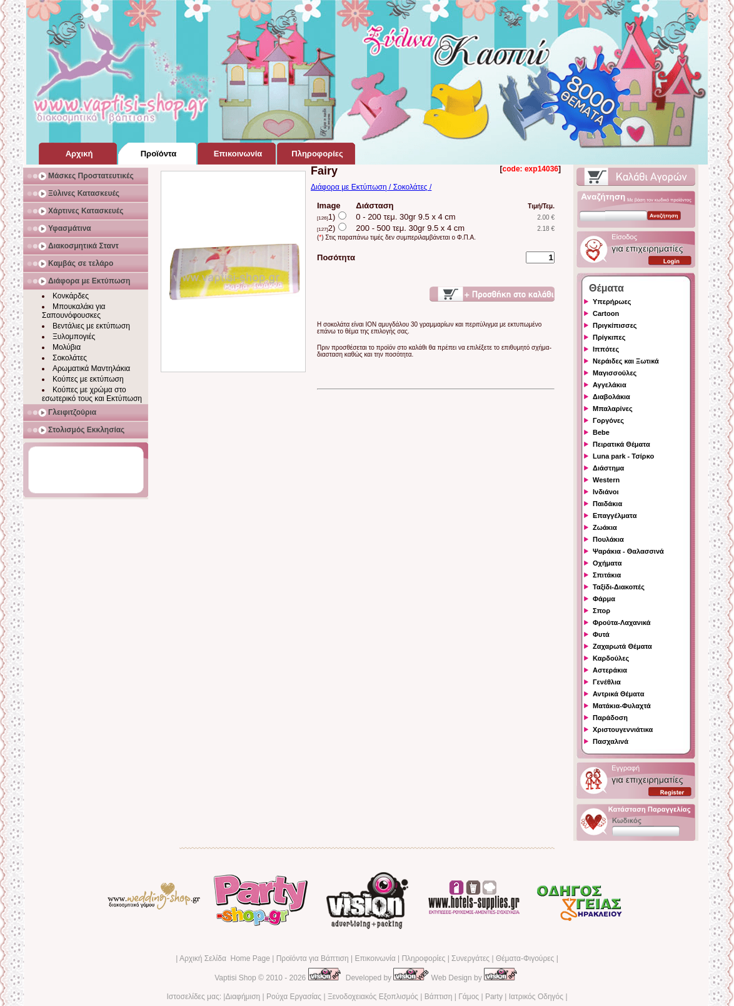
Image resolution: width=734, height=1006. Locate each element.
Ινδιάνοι (606, 491)
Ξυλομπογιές (74, 336)
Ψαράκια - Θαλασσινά (628, 551)
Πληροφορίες (423, 958)
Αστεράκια (610, 670)
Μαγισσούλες (614, 373)
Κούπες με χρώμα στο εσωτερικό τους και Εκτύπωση (92, 394)
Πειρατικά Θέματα (621, 444)
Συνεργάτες (470, 958)
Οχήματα (607, 563)
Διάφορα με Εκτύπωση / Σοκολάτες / (371, 187)
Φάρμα (604, 598)
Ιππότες (606, 349)
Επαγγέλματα (614, 515)
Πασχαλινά (610, 741)
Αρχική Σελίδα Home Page (224, 958)
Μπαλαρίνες (613, 408)
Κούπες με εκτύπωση (88, 379)
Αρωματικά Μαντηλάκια (91, 368)
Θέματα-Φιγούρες (525, 958)
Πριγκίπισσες (615, 325)
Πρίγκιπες (609, 337)
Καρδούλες (611, 658)
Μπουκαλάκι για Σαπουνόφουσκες (74, 311)
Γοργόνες (608, 420)
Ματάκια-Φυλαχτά (622, 705)
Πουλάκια (608, 539)
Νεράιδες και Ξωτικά (626, 361)
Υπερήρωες (612, 301)
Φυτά (601, 634)
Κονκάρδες (71, 296)
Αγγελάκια (609, 385)
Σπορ (601, 610)
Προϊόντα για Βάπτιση (312, 958)
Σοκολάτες (70, 357)
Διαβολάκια (611, 396)
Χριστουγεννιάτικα (623, 729)
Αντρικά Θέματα (618, 694)
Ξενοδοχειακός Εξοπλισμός (373, 996)
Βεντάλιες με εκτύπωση (91, 326)
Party (494, 996)
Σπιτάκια (607, 575)
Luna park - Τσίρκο (623, 456)
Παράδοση (610, 717)
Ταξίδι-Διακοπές (619, 587)
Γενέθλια (607, 682)
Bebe (601, 432)
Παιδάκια (607, 503)
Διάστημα (608, 468)
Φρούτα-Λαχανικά (622, 622)
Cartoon (606, 313)
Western (606, 480)
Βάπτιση (439, 996)
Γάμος (468, 996)
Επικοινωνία (374, 958)
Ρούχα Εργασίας (293, 996)
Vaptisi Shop (235, 977)
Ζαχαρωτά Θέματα (622, 646)
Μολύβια (67, 347)
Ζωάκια (605, 527)
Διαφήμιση (242, 996)
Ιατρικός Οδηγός (536, 996)
